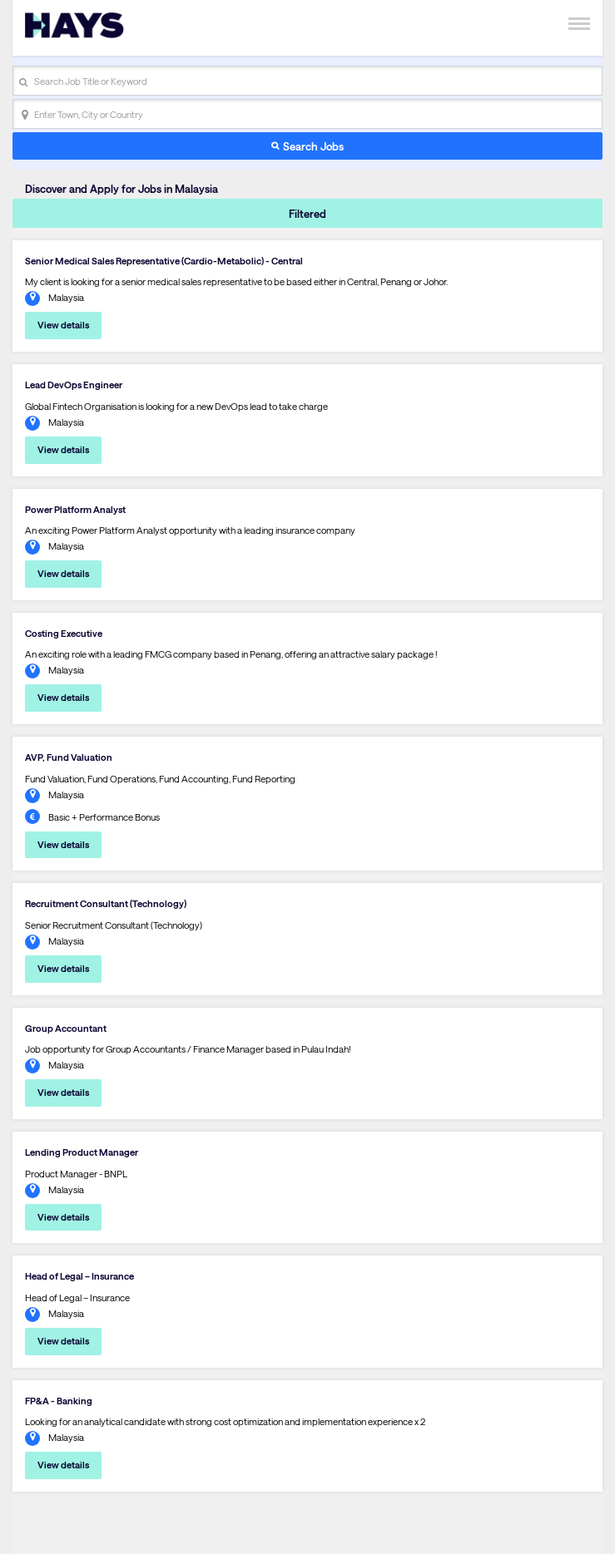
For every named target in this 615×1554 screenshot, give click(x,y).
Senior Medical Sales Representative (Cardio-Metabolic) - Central (164, 260)
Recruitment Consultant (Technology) (105, 903)
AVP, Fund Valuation (68, 757)
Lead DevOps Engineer (73, 384)
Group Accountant (66, 1028)
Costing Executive (63, 633)
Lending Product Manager (81, 1152)
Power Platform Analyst (75, 509)
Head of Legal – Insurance (79, 1275)
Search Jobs (313, 146)
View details (63, 324)
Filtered (307, 213)
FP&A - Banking (58, 1400)
